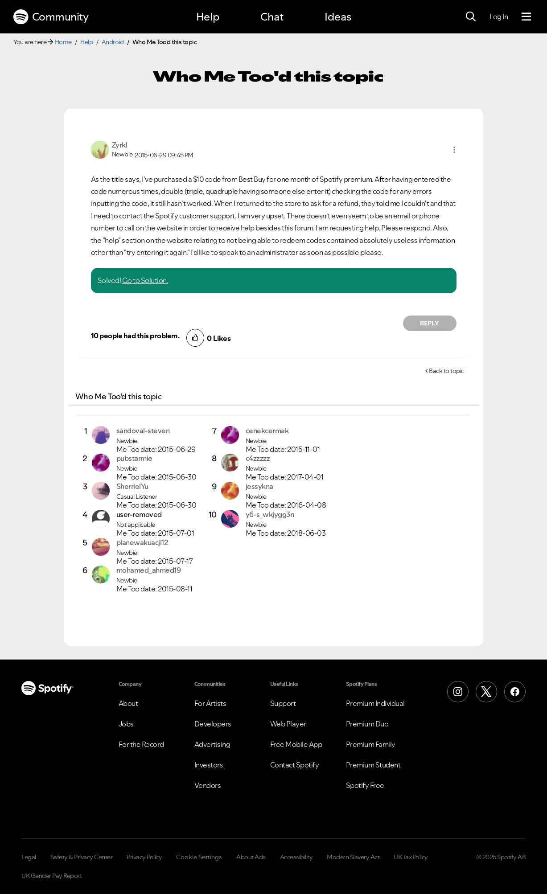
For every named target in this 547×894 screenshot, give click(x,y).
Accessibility (296, 857)
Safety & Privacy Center (81, 857)
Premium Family (370, 744)
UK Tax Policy (411, 857)
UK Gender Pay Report (51, 876)
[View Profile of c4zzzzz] (258, 458)
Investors (208, 765)
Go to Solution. (145, 280)
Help (207, 16)
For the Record (141, 744)
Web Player (288, 724)
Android (113, 41)
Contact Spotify (294, 765)
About (128, 703)
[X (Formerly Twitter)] (486, 691)
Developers (212, 724)
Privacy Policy (144, 857)
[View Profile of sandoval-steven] (143, 430)
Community (50, 17)
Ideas (338, 16)
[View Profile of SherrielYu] (132, 486)
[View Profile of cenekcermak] (267, 430)
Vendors (207, 785)
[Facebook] (515, 691)
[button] (454, 149)
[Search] (470, 17)
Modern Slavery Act (353, 857)
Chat (272, 16)
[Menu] (526, 17)
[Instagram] (458, 691)
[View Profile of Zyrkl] (119, 145)
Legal (28, 857)
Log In (498, 16)
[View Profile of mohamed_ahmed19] (148, 570)
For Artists (210, 703)
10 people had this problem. (135, 335)
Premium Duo (367, 724)
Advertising (212, 744)
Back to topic (446, 370)
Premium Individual (375, 703)
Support (283, 703)
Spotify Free (365, 785)
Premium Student (373, 765)
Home (63, 41)
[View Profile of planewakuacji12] (142, 542)
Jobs (126, 724)
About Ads (251, 857)
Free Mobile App (296, 744)
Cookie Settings (199, 857)
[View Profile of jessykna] (259, 486)
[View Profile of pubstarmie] (134, 458)
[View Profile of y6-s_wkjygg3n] (270, 514)
